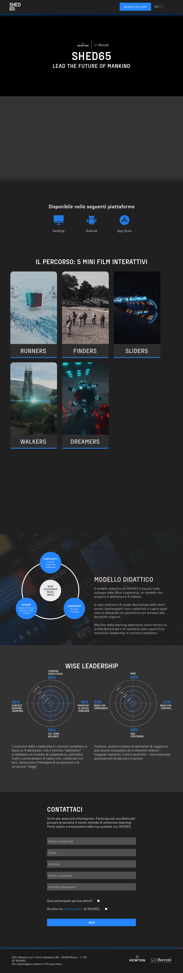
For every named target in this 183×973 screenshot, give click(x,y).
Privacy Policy (54, 964)
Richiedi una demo (135, 7)
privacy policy (73, 908)
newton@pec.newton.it (30, 964)
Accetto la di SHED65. (77, 908)
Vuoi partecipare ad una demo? (73, 900)
